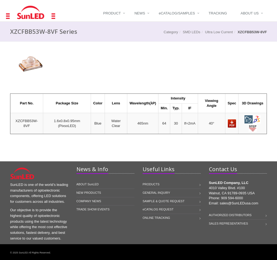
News (139, 13)
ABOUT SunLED (87, 184)
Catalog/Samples (177, 13)
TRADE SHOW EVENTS (93, 209)
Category (171, 32)
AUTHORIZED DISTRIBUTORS (230, 215)
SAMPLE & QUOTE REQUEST (163, 201)
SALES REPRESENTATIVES (228, 223)
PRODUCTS (151, 184)
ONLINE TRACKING (156, 217)
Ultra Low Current (219, 32)
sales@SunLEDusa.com (239, 203)
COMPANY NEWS (88, 201)
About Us (250, 13)
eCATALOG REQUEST (158, 209)
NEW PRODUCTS (88, 192)
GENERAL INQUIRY (156, 192)
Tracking (218, 13)
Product (112, 13)
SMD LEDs (191, 32)
